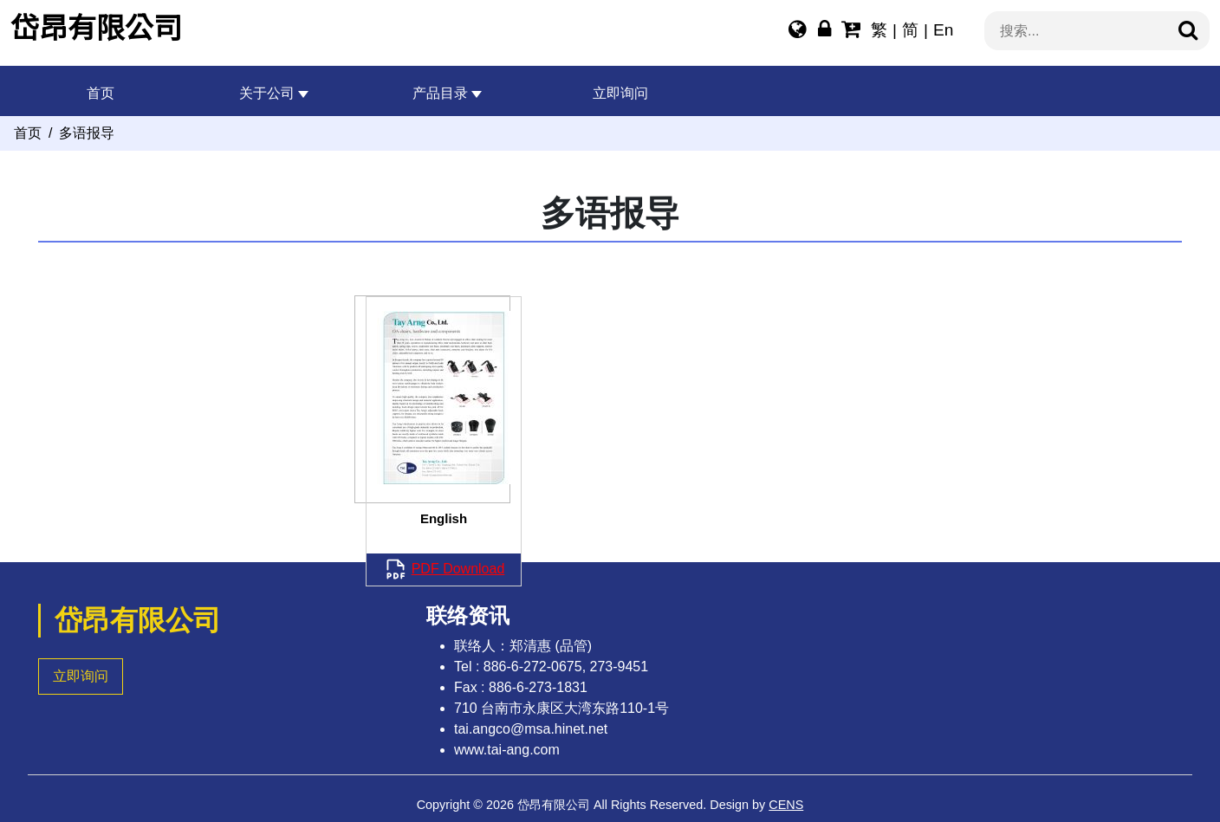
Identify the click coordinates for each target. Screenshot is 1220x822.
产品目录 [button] (440, 93)
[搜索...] (1086, 31)
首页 (100, 93)
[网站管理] (824, 31)
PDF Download (458, 568)
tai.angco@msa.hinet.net (530, 729)
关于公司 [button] (267, 93)
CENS (786, 805)
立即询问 (620, 93)
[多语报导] (797, 31)
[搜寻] (1188, 31)
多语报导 (86, 133)
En (943, 30)
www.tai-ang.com (507, 749)
